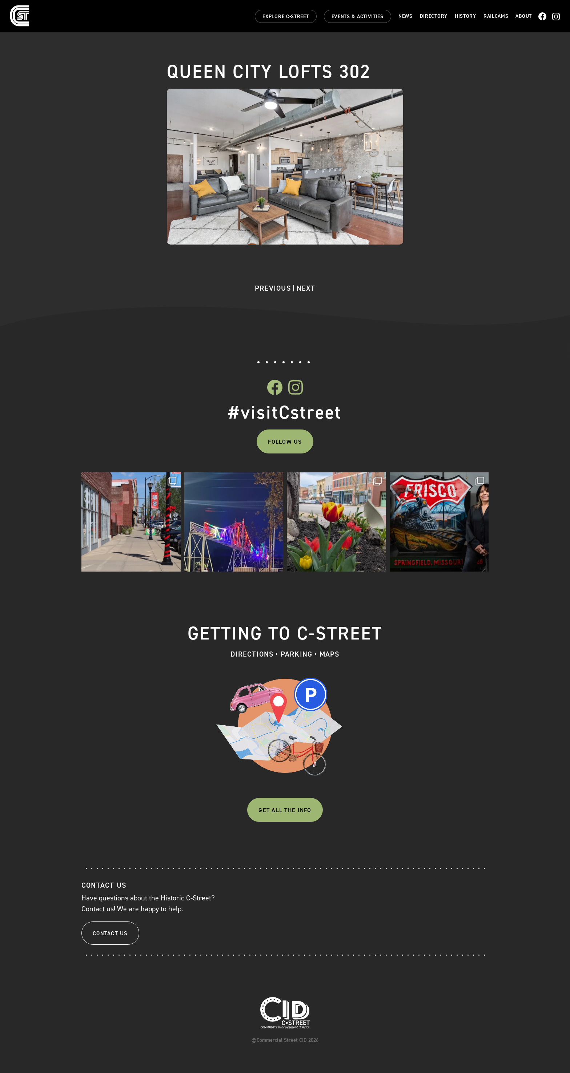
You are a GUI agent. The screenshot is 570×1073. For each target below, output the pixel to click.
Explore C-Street (285, 16)
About (523, 16)
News (405, 16)
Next (306, 288)
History (465, 16)
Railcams (496, 16)
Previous (273, 288)
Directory (433, 16)
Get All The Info (284, 810)
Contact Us (110, 933)
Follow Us (285, 441)
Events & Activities (358, 16)
